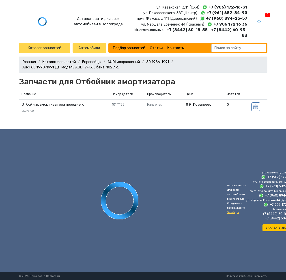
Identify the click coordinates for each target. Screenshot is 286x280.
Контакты (176, 48)
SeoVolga (233, 212)
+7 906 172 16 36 (230, 24)
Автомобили (89, 48)
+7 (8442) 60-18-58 (187, 29)
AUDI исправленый (124, 62)
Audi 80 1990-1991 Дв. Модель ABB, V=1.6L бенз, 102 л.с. (70, 67)
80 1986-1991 (157, 62)
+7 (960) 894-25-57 (226, 18)
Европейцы (91, 62)
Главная (29, 62)
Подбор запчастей (129, 48)
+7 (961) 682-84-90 (226, 12)
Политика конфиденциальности (246, 276)
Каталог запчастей (44, 48)
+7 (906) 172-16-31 (228, 7)
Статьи (156, 48)
